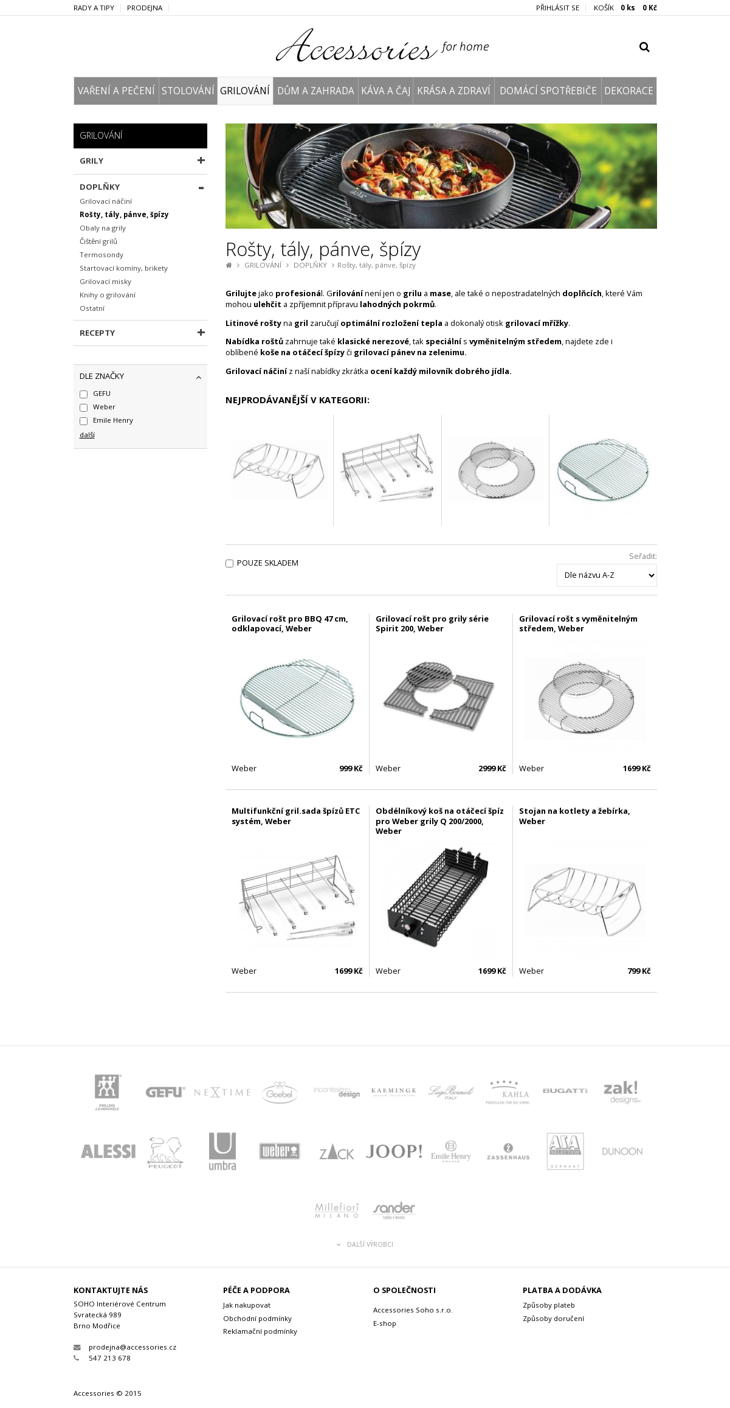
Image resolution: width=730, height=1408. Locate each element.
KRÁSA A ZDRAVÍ (454, 91)
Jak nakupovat (246, 1304)
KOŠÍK (625, 8)
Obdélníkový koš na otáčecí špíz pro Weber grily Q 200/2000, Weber (440, 820)
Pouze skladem (267, 563)
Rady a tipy (94, 8)
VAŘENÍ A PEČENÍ (116, 91)
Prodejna (144, 8)
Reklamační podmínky (260, 1331)
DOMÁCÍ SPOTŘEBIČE (548, 91)
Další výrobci (365, 1244)
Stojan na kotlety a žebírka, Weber (574, 816)
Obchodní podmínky (257, 1318)
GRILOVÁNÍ (245, 91)
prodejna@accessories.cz (125, 1346)
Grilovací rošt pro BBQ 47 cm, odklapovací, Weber (290, 623)
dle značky (102, 375)
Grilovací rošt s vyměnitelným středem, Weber (578, 623)
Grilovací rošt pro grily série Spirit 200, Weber (432, 623)
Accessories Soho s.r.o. (413, 1309)
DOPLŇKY (310, 264)
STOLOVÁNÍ (188, 91)
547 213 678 (102, 1357)
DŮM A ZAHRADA (315, 91)
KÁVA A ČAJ (385, 91)
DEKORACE (628, 91)
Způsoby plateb (549, 1304)
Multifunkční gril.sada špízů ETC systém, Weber (296, 816)
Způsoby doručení (553, 1318)
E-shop (384, 1323)
